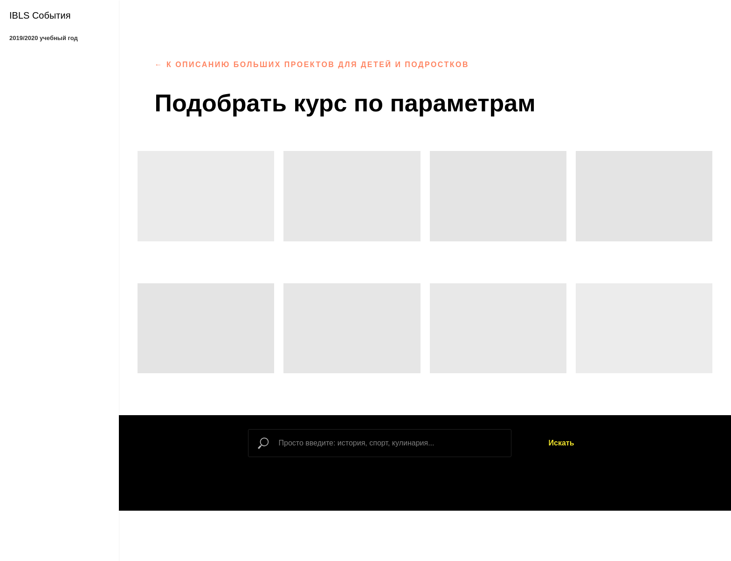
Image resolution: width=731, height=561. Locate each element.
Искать (561, 443)
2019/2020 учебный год (43, 37)
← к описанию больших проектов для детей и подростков (312, 64)
